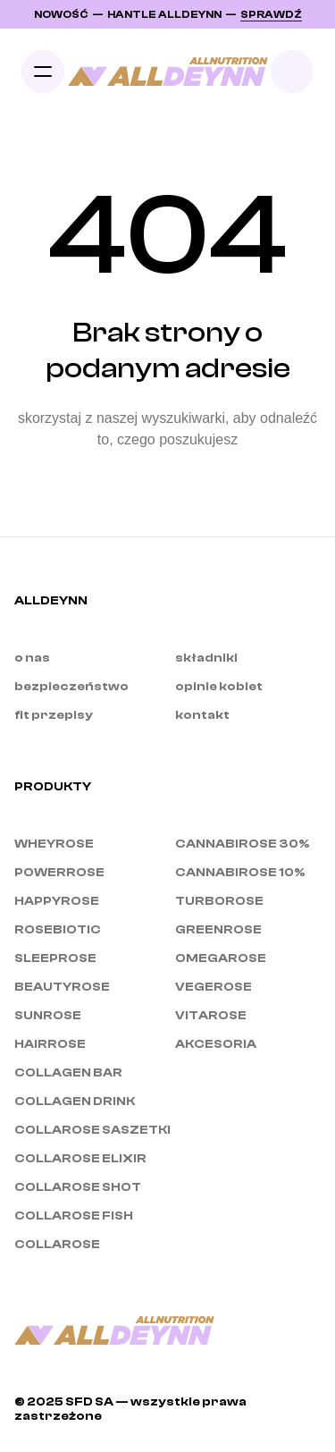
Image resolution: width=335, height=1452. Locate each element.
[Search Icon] (292, 71)
